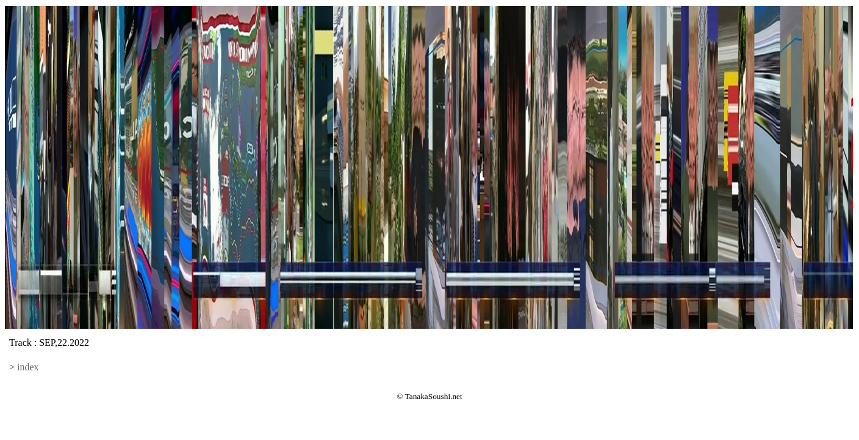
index (28, 367)
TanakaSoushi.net (433, 396)
